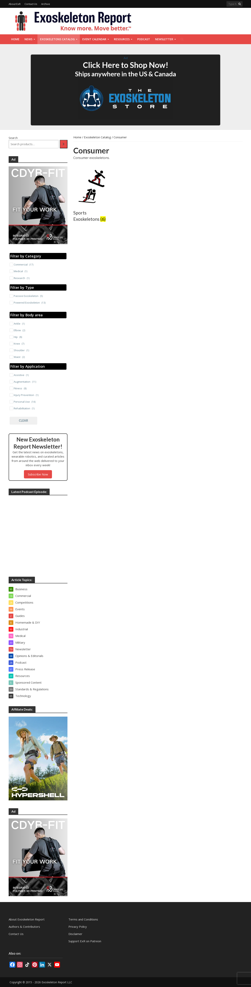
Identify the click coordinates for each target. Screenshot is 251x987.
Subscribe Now (38, 474)
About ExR (15, 4)
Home (15, 39)
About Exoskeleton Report (27, 919)
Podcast (143, 39)
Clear (23, 420)
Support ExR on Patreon (84, 941)
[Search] (63, 144)
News (28, 39)
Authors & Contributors (24, 927)
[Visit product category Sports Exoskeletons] (92, 195)
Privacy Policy (77, 927)
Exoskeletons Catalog (57, 39)
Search (13, 138)
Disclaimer (75, 934)
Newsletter (164, 39)
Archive (45, 4)
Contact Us (31, 4)
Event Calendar (94, 39)
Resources (122, 39)
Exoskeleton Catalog (97, 137)
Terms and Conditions (83, 919)
